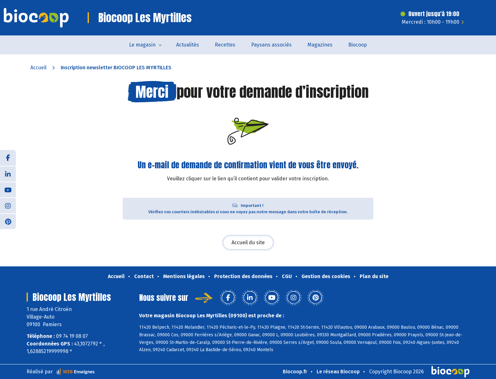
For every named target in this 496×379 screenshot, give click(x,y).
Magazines (319, 45)
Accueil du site (248, 242)
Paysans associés (271, 45)
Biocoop (357, 45)
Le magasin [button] (142, 45)
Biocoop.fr (295, 372)
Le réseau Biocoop (338, 372)
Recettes (225, 45)
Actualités (187, 45)
